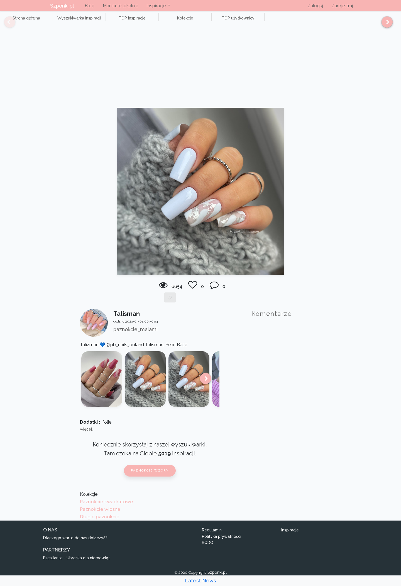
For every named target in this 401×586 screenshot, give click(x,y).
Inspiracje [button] (156, 5)
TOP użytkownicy (200, 21)
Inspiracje (290, 536)
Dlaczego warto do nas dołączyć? (75, 544)
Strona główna (22, 21)
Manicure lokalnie (120, 5)
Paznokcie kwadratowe (106, 508)
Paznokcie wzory (150, 477)
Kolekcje (156, 21)
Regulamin (212, 536)
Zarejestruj (342, 5)
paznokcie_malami (135, 335)
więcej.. (87, 435)
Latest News (200, 580)
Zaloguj (315, 5)
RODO (207, 549)
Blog (89, 5)
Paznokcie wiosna (100, 515)
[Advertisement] (200, 72)
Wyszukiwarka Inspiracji (66, 21)
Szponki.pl (62, 6)
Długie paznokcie (99, 523)
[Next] (385, 24)
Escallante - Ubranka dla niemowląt (76, 564)
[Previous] (5, 24)
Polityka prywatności (221, 542)
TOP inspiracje (111, 21)
